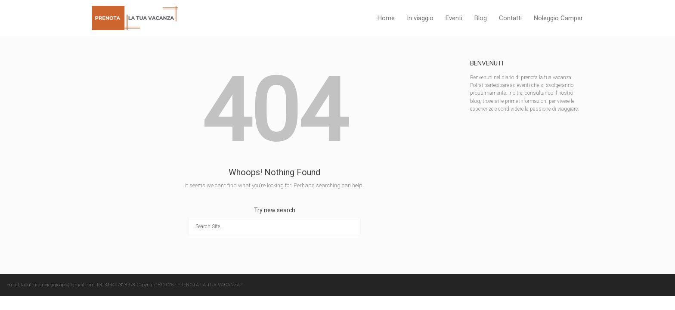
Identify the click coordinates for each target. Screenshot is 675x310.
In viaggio (420, 18)
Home (386, 18)
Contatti (510, 18)
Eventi (454, 18)
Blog (480, 18)
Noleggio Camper (558, 18)
